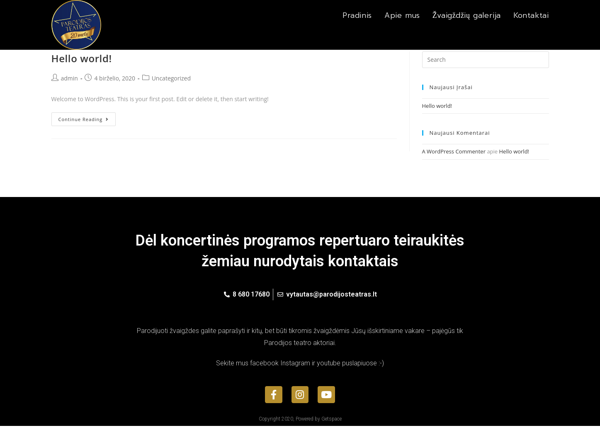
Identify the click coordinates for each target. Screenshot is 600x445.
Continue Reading (83, 138)
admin (69, 97)
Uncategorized (171, 97)
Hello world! (81, 77)
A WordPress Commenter (454, 170)
